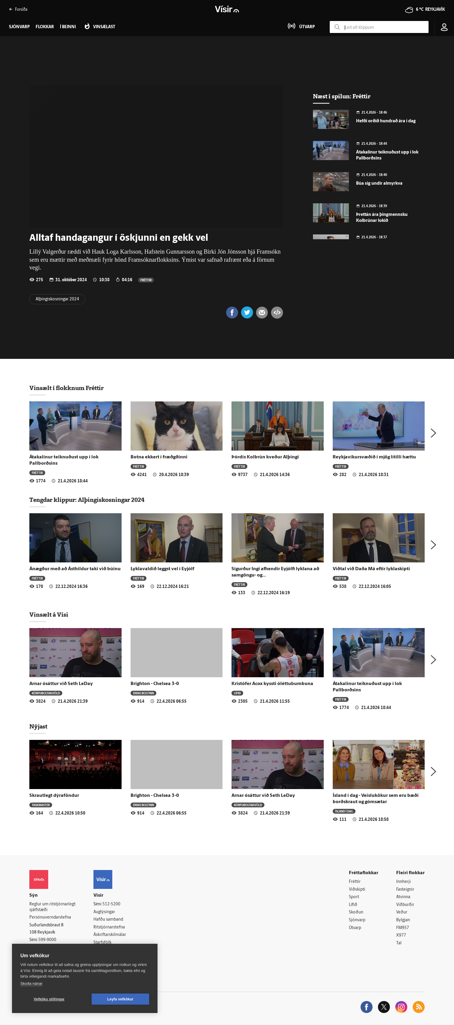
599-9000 (47, 940)
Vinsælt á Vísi (48, 614)
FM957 (402, 928)
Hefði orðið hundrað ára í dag (386, 121)
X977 (401, 935)
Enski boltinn (143, 693)
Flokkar (45, 27)
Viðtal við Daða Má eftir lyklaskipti (371, 569)
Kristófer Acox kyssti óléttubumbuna (272, 683)
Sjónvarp (357, 920)
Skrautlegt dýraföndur (54, 795)
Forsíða (18, 9)
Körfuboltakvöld (46, 693)
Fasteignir (405, 889)
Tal (399, 943)
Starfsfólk (102, 942)
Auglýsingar (104, 912)
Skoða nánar (31, 983)
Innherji (403, 882)
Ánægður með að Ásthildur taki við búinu (75, 569)
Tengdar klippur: (53, 499)
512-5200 (111, 904)
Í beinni (68, 27)
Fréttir (146, 279)
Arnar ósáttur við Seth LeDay (61, 683)
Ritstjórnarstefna (109, 927)
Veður (401, 912)
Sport (354, 897)
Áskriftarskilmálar (109, 935)
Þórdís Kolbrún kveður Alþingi (265, 457)
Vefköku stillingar (49, 999)
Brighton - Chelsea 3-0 (155, 683)
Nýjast (38, 726)
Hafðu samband (108, 919)
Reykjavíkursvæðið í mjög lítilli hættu (374, 457)
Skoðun (356, 912)
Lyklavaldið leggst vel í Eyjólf (162, 569)
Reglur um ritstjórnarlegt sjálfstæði (52, 907)
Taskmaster (41, 804)
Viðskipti (357, 889)
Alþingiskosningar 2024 (57, 299)
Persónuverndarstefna (50, 917)
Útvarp (355, 928)
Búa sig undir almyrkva (379, 183)
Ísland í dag (344, 811)
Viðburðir (405, 905)
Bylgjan (403, 920)
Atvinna (403, 897)
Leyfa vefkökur (120, 999)
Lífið (237, 693)
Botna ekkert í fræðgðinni (159, 457)
